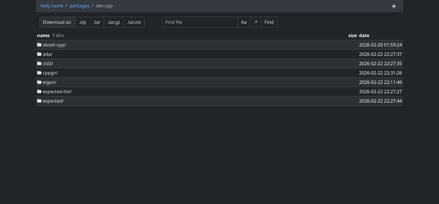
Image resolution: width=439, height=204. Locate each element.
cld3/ (45, 63)
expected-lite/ (54, 91)
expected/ (50, 101)
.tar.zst (134, 22)
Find (268, 22)
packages (80, 6)
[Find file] (200, 22)
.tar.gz (113, 22)
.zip (82, 22)
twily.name (52, 6)
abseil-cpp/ (51, 45)
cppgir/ (47, 73)
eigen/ (46, 82)
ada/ (44, 54)
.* (255, 22)
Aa (244, 22)
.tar (97, 22)
